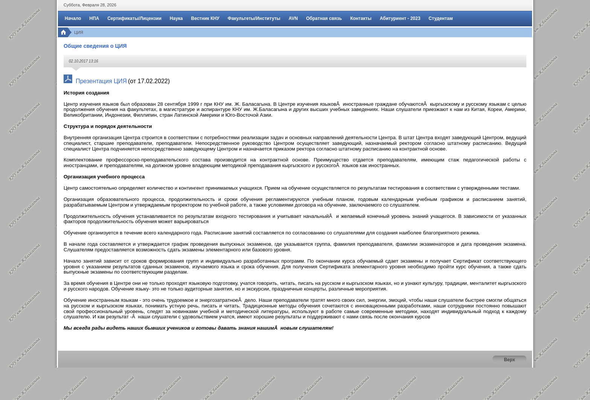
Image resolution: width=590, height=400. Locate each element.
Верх (509, 359)
